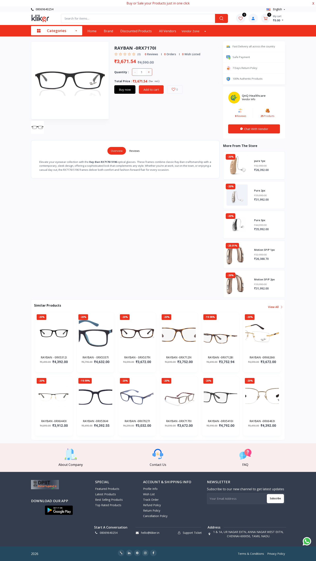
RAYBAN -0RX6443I (54, 421)
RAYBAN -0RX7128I (220, 357)
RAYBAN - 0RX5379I (137, 357)
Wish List (149, 494)
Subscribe (275, 498)
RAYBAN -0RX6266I (262, 357)
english (274, 9)
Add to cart (151, 89)
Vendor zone (191, 31)
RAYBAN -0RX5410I (220, 421)
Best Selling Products (109, 500)
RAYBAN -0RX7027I (137, 421)
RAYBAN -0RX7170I (178, 421)
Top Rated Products (108, 505)
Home (92, 31)
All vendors (167, 31)
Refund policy (152, 505)
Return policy (151, 510)
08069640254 (42, 9)
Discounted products (136, 31)
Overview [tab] (117, 151)
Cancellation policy (155, 516)
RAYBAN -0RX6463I (262, 421)
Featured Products (107, 489)
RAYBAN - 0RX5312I (54, 357)
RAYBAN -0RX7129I (178, 357)
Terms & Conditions (251, 554)
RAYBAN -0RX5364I (95, 421)
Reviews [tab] (134, 151)
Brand (108, 31)
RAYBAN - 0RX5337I (95, 357)
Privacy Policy (276, 554)
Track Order (151, 500)
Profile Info (150, 489)
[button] (59, 510)
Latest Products (105, 494)
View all (275, 307)
